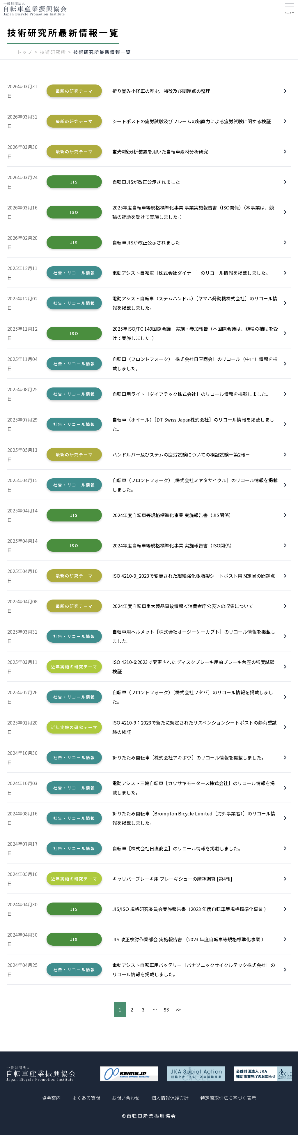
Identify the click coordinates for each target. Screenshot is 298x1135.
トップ (25, 57)
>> (178, 1014)
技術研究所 (53, 57)
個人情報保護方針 (170, 1097)
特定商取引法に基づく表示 (228, 1097)
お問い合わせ (126, 1097)
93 (166, 1014)
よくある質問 (86, 1097)
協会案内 (51, 1097)
